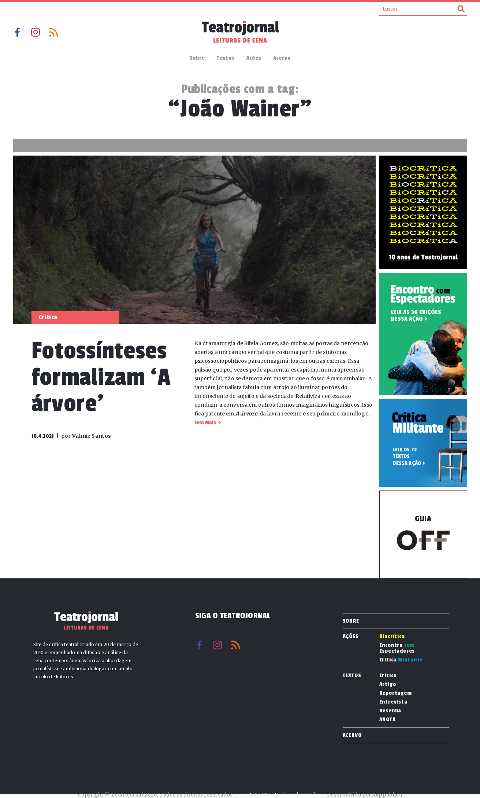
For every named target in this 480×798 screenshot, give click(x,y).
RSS (53, 32)
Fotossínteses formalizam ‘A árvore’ (101, 377)
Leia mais (205, 422)
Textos (226, 58)
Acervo (282, 58)
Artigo (387, 684)
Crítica (401, 660)
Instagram (35, 32)
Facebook (17, 32)
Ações (253, 58)
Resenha (390, 711)
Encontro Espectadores (397, 648)
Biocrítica (392, 636)
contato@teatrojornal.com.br (280, 795)
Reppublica (387, 795)
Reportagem (395, 693)
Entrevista (393, 702)
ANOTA (387, 720)
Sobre (197, 58)
